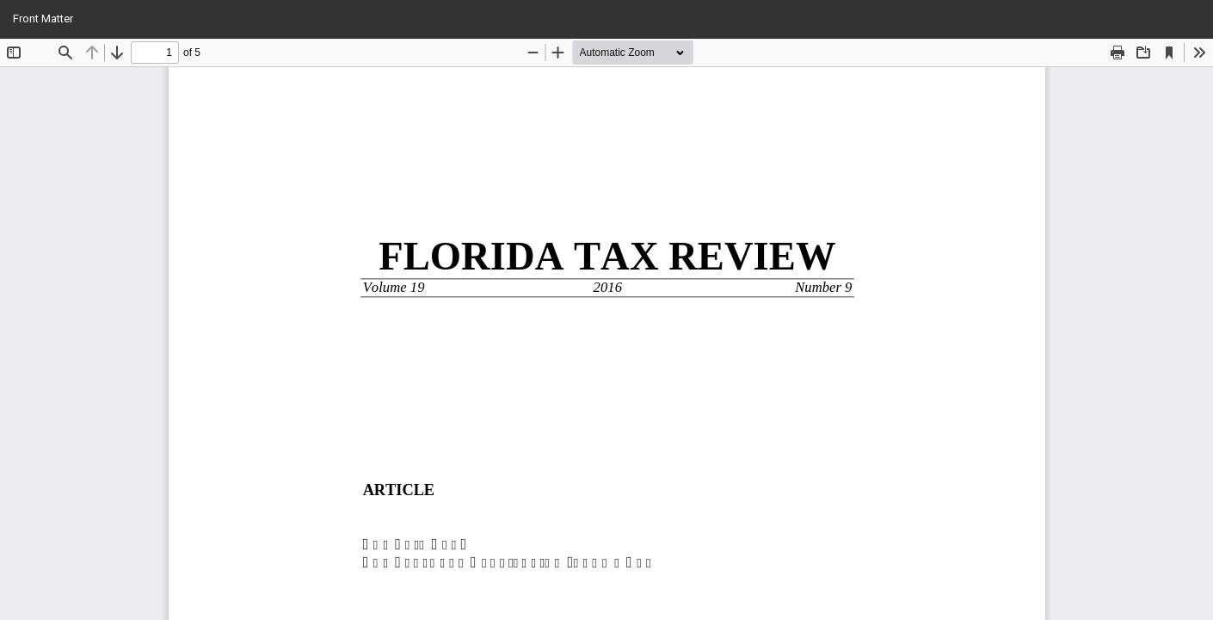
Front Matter (43, 18)
